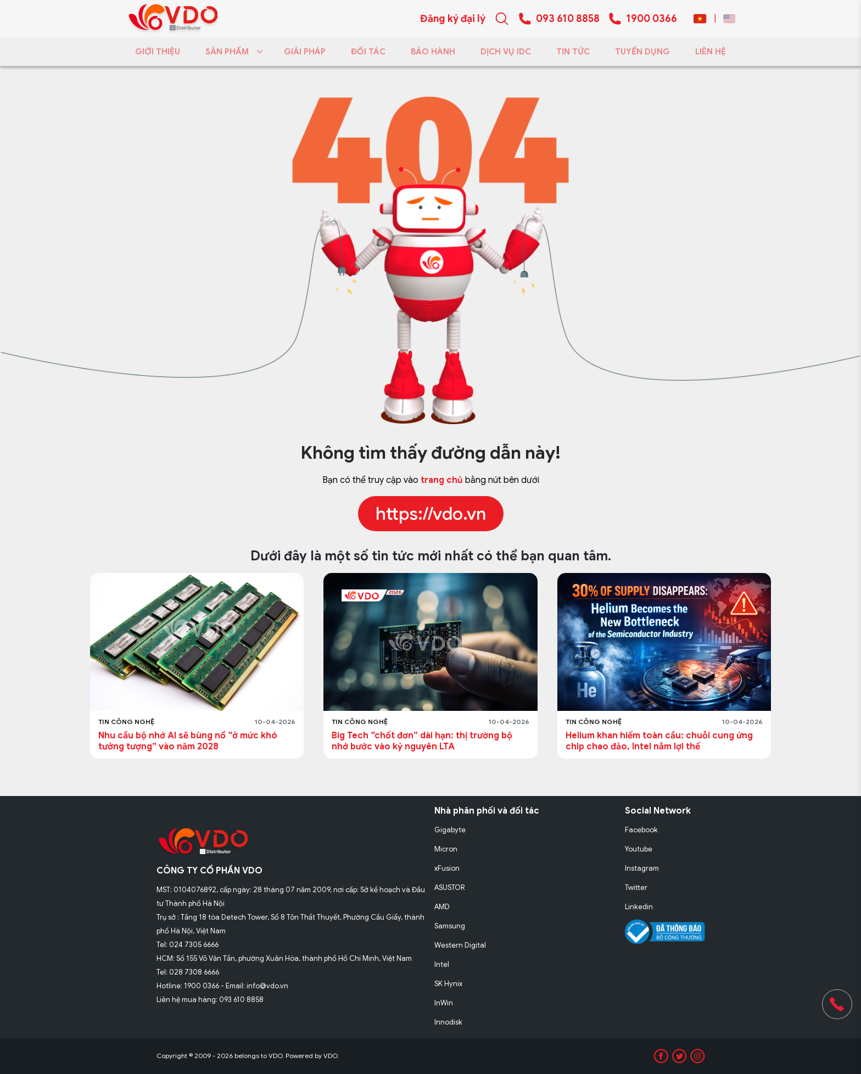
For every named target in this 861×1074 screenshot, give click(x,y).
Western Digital (460, 945)
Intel (441, 964)
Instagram (642, 868)
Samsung (449, 926)
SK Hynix (448, 983)
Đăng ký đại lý (452, 18)
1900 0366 (651, 18)
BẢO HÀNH (433, 52)
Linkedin (639, 906)
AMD (442, 906)
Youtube (638, 849)
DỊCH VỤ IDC (505, 52)
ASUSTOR (449, 887)
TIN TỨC (573, 52)
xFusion (447, 868)
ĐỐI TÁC (368, 52)
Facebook (641, 829)
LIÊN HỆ (710, 52)
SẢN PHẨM (232, 51)
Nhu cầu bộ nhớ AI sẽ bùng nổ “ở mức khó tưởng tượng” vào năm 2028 (187, 741)
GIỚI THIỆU (157, 52)
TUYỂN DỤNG (642, 52)
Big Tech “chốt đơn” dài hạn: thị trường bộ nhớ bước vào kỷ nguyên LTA (422, 741)
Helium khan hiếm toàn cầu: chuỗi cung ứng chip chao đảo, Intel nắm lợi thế (659, 741)
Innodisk (448, 1022)
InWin (443, 1003)
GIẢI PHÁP (305, 52)
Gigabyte (450, 829)
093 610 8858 (568, 18)
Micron (445, 849)
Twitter (636, 887)
